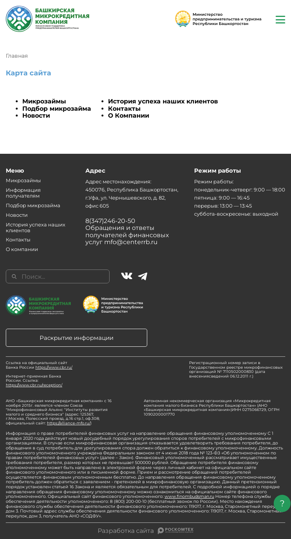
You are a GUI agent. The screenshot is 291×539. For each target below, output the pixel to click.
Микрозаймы (44, 101)
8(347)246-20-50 (110, 221)
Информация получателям (23, 193)
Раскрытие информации (76, 337)
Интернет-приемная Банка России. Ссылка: (34, 381)
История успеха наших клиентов (163, 101)
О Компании (128, 115)
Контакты (124, 108)
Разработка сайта (126, 530)
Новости (36, 115)
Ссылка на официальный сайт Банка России (39, 365)
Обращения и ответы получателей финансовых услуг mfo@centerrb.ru (127, 235)
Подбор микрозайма (56, 108)
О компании (22, 249)
